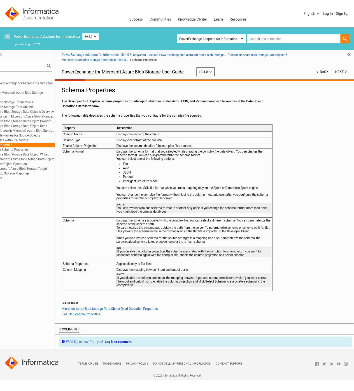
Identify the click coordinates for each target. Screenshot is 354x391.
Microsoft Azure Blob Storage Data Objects (37, 107)
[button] (311, 13)
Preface (12, 78)
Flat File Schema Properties (42, 149)
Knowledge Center (192, 19)
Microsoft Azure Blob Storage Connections (37, 102)
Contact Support (229, 374)
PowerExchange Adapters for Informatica (47, 36)
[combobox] (293, 38)
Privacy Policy (137, 374)
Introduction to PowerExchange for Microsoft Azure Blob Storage (46, 85)
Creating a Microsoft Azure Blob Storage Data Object (51, 159)
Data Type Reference (21, 178)
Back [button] (324, 72)
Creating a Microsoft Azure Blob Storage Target (47, 168)
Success (136, 19)
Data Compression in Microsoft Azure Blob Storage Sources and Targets (48, 117)
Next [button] (339, 72)
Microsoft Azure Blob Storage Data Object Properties (51, 121)
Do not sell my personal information (182, 374)
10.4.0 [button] (90, 36)
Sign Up (342, 14)
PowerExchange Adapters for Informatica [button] (208, 39)
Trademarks (111, 374)
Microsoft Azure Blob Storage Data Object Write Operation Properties (45, 155)
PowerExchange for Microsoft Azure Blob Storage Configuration (42, 95)
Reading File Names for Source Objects (46, 135)
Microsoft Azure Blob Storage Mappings (35, 173)
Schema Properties (32, 145)
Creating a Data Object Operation (37, 164)
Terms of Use (88, 374)
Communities (160, 19)
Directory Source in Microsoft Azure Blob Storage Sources (53, 130)
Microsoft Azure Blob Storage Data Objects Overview (51, 111)
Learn (218, 19)
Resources (238, 19)
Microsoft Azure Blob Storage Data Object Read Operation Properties (45, 126)
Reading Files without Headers (40, 140)
